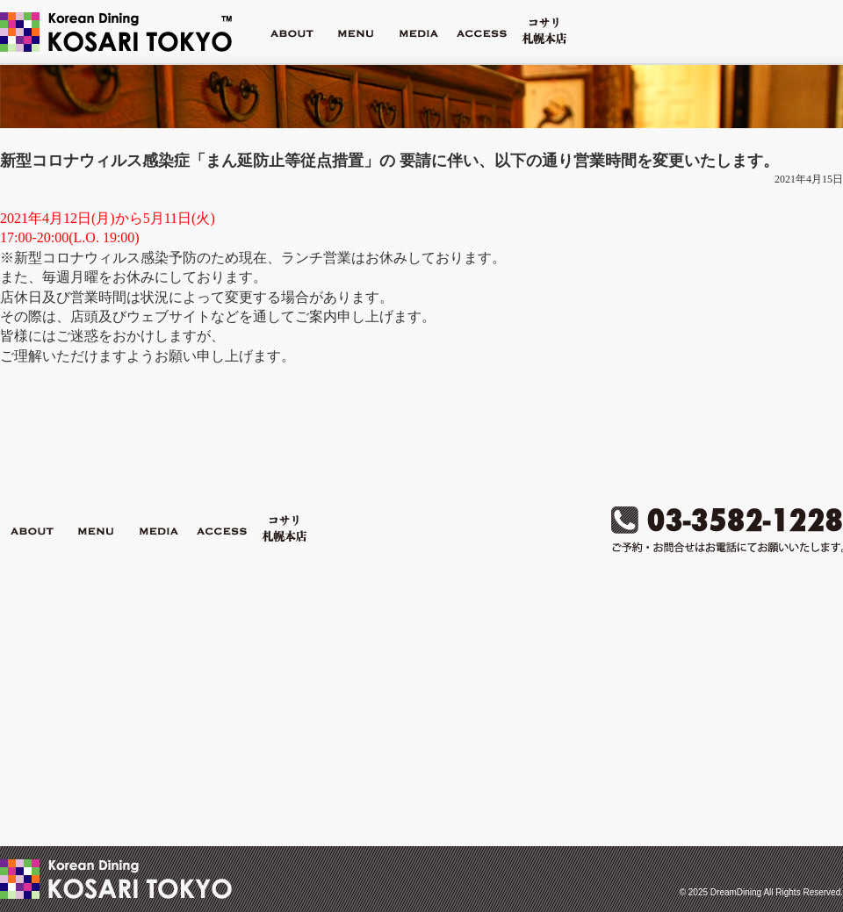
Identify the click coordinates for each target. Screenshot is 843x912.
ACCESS (481, 31)
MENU (354, 31)
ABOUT (291, 31)
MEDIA (418, 31)
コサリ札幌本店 (544, 31)
